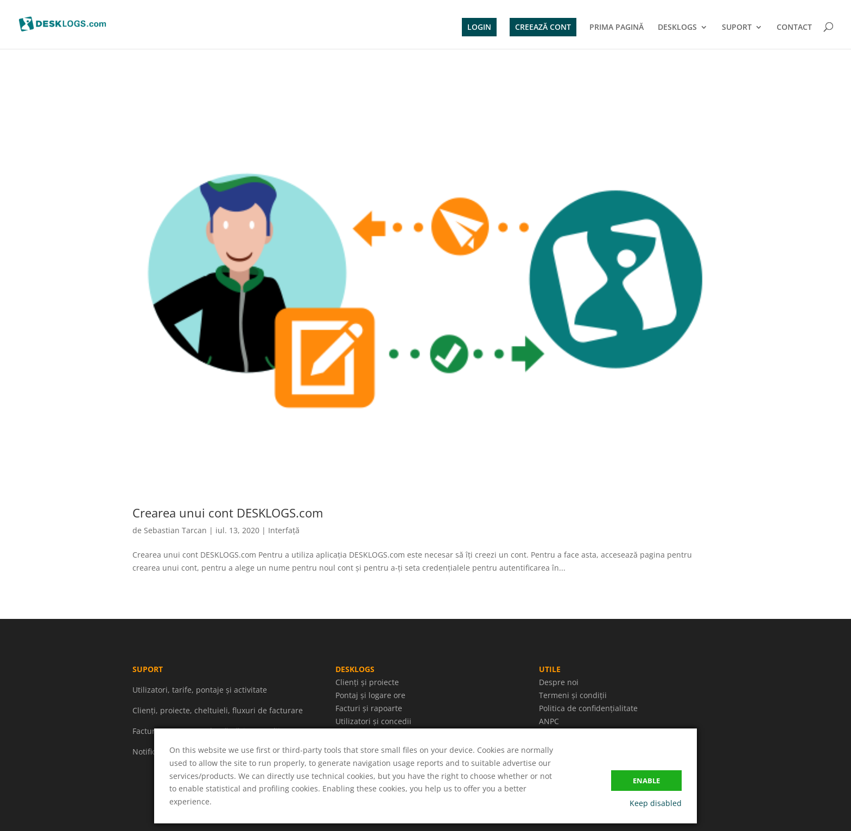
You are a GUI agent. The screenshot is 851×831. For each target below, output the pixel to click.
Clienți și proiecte (367, 682)
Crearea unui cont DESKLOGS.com (227, 512)
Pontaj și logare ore (370, 695)
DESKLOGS (677, 27)
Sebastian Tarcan (175, 530)
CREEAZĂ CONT (543, 27)
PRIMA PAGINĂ (616, 27)
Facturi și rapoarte (368, 708)
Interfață (284, 530)
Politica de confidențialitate (588, 708)
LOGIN (479, 27)
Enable (646, 780)
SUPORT (737, 27)
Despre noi (559, 682)
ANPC (549, 721)
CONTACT (794, 27)
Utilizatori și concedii (373, 721)
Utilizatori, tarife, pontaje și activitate (199, 690)
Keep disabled (656, 803)
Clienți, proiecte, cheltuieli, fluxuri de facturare (217, 710)
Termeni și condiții (573, 695)
